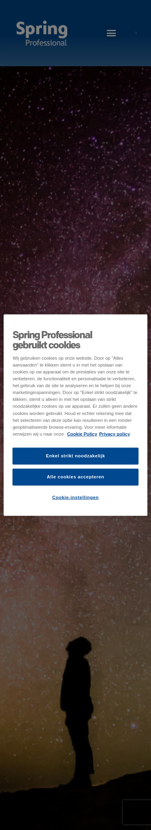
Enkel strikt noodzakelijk (75, 455)
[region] (75, 415)
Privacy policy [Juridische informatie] (114, 433)
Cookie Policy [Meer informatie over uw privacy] (82, 433)
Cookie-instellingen (75, 497)
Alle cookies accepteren (75, 476)
